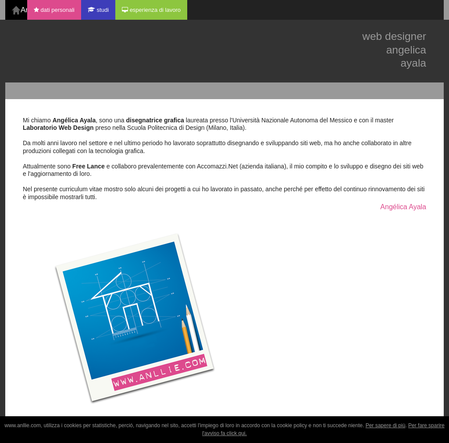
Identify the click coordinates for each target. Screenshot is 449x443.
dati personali (54, 10)
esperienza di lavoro (151, 10)
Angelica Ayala (24, 10)
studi (98, 10)
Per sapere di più (386, 425)
